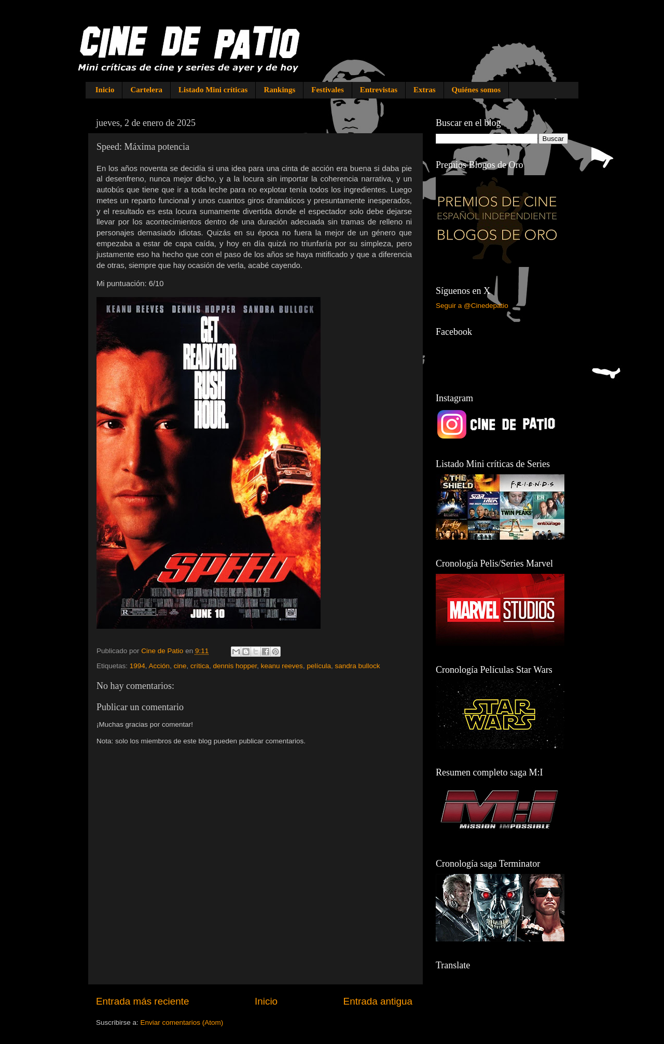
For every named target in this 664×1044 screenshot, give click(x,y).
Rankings (279, 90)
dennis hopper (235, 666)
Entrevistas (378, 90)
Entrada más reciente (142, 1001)
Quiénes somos (476, 90)
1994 (137, 666)
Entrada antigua (377, 1001)
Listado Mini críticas (212, 90)
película (319, 666)
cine (180, 666)
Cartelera (146, 90)
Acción (159, 666)
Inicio (105, 90)
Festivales (327, 90)
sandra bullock (357, 666)
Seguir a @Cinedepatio (472, 305)
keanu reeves (282, 666)
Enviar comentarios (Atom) (182, 1022)
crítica (199, 666)
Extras (424, 90)
